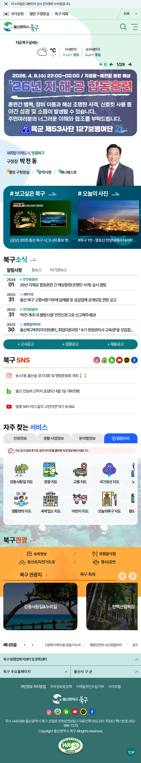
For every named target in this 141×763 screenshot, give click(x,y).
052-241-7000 (102, 721)
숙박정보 (37, 554)
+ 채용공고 (115, 344)
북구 (19, 540)
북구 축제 (87, 574)
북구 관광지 (31, 575)
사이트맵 (114, 686)
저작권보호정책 (61, 686)
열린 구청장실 (39, 13)
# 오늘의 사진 (99, 193)
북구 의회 (61, 13)
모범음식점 (104, 553)
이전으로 (111, 64)
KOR (126, 13)
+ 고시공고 (25, 344)
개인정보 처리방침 (33, 686)
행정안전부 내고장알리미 (106, 645)
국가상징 (13, 14)
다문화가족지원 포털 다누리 (63, 645)
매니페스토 (68, 172)
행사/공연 (104, 562)
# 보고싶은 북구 (33, 193)
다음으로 (130, 64)
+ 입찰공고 (70, 344)
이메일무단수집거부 (90, 686)
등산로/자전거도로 (37, 562)
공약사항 (44, 172)
